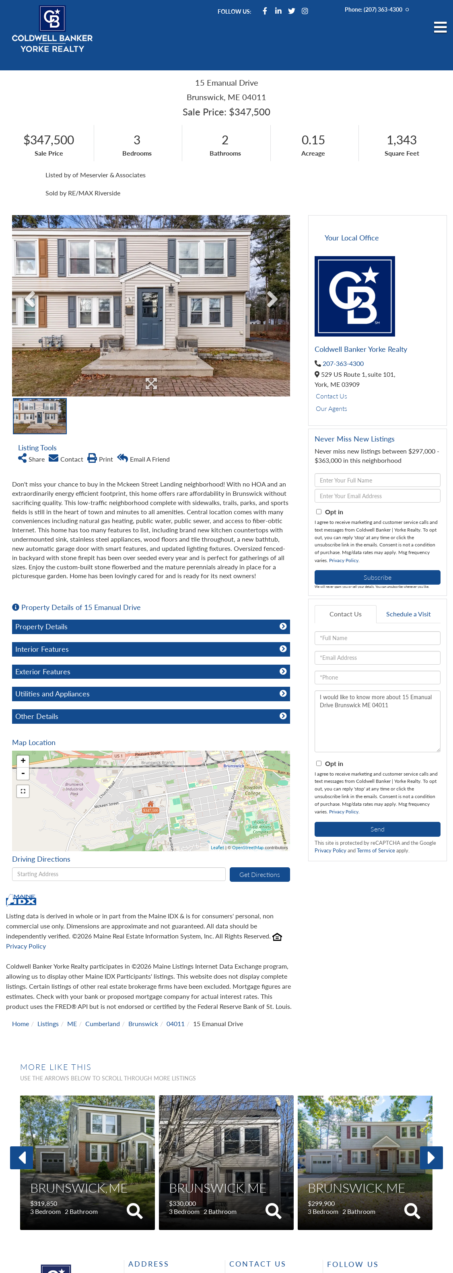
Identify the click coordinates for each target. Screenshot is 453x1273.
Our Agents (331, 408)
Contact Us (331, 396)
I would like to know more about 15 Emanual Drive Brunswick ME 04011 (378, 721)
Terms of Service (376, 850)
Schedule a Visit (408, 614)
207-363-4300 (343, 363)
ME (72, 1023)
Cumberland (102, 1023)
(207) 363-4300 (383, 9)
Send (378, 829)
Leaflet (217, 847)
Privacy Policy (26, 946)
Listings (48, 1023)
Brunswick (143, 1023)
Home (20, 1023)
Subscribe (377, 577)
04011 (176, 1023)
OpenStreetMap (248, 847)
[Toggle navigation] (440, 27)
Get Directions (259, 874)
